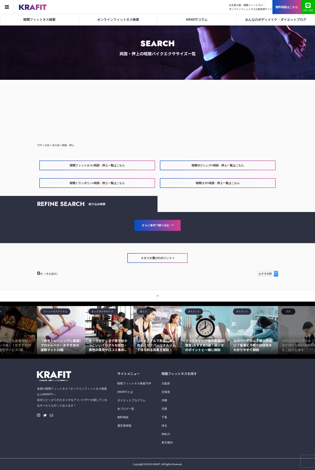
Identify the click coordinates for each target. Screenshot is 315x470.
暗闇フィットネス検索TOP (134, 383)
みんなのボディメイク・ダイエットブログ (275, 19)
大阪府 (166, 383)
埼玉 (164, 425)
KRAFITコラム (197, 19)
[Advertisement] (157, 112)
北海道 (166, 391)
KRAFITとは (125, 391)
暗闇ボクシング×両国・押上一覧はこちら (218, 165)
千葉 (164, 417)
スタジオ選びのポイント (157, 258)
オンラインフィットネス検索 (118, 19)
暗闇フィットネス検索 (39, 19)
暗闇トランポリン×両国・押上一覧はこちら (97, 183)
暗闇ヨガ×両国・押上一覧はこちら (218, 183)
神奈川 (166, 434)
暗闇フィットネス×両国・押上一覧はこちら (97, 165)
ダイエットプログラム (131, 400)
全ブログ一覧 (125, 408)
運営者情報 (124, 425)
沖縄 (164, 400)
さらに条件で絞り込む (157, 225)
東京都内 (167, 442)
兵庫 (164, 408)
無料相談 (123, 417)
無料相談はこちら (286, 7)
